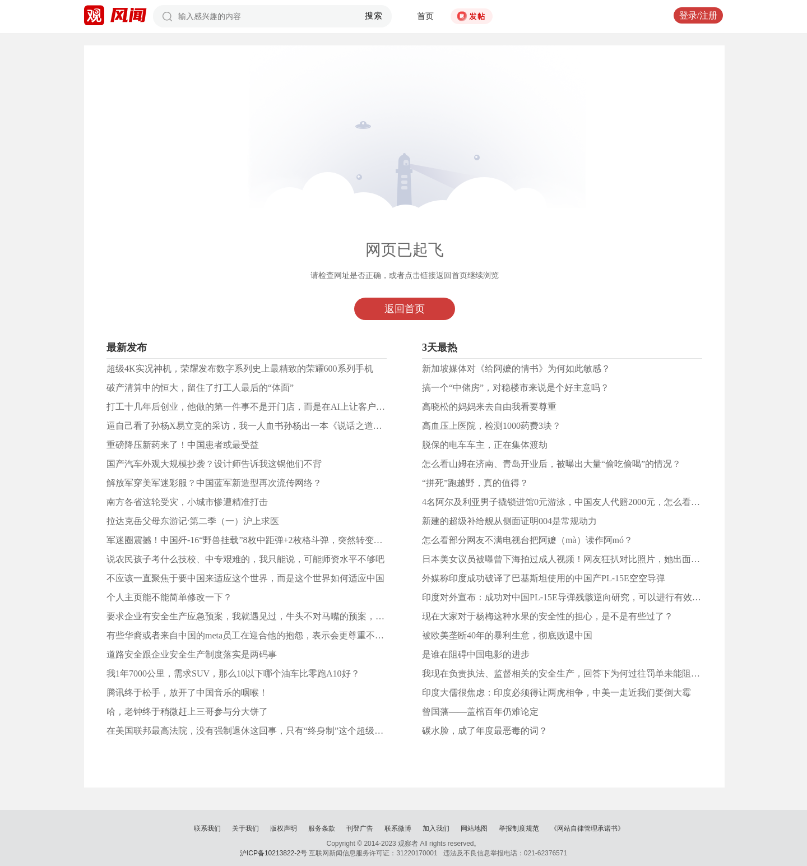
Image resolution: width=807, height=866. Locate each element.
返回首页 (404, 308)
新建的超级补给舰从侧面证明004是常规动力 (509, 521)
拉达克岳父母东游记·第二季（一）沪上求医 (192, 521)
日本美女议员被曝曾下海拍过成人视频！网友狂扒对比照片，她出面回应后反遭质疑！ (592, 559)
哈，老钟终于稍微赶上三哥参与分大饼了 (187, 711)
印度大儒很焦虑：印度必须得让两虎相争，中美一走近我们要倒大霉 (556, 692)
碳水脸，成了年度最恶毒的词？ (485, 730)
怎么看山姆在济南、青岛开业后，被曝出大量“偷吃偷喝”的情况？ (551, 464)
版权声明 (283, 828)
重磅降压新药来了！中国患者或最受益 (182, 445)
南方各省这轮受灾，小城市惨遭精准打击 (187, 502)
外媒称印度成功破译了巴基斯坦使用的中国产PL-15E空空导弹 (543, 578)
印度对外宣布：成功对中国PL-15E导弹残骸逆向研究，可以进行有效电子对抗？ (579, 597)
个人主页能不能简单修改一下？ (169, 597)
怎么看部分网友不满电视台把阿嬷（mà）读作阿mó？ (527, 540)
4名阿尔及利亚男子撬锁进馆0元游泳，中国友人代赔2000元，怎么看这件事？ (574, 502)
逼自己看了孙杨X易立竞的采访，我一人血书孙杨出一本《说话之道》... (247, 425)
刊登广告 (359, 828)
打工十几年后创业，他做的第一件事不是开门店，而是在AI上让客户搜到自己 (259, 406)
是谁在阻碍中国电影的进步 (476, 654)
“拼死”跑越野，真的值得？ (475, 483)
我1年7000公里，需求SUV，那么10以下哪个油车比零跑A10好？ (233, 673)
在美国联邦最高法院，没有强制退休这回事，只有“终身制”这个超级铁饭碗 (253, 730)
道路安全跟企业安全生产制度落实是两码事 (191, 654)
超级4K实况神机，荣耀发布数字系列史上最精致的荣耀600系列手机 (239, 368)
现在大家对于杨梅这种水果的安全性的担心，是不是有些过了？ (547, 616)
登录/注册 (698, 15)
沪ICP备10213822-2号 (273, 853)
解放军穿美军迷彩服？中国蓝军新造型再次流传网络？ (214, 483)
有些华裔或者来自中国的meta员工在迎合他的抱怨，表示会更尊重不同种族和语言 (267, 635)
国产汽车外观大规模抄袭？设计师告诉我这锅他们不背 (214, 464)
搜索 (374, 15)
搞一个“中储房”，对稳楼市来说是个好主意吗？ (515, 387)
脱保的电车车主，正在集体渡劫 (485, 445)
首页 (425, 16)
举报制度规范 (519, 828)
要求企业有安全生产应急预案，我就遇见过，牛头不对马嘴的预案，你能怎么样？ (267, 616)
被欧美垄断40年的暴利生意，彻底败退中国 (507, 635)
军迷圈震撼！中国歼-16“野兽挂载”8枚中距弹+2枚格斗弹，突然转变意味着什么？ (267, 540)
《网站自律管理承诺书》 (587, 828)
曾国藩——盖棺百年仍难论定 (480, 711)
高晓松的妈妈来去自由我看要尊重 (489, 406)
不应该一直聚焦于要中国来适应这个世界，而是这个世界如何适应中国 (245, 578)
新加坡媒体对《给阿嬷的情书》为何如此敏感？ (516, 368)
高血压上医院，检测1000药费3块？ (491, 425)
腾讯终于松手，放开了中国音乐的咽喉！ (187, 692)
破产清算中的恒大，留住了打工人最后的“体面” (200, 387)
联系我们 (207, 828)
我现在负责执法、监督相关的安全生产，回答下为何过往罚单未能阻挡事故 (570, 673)
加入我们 (436, 828)
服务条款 (321, 828)
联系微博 (397, 828)
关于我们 (245, 828)
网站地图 (474, 828)
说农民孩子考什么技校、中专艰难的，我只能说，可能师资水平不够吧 (245, 559)
